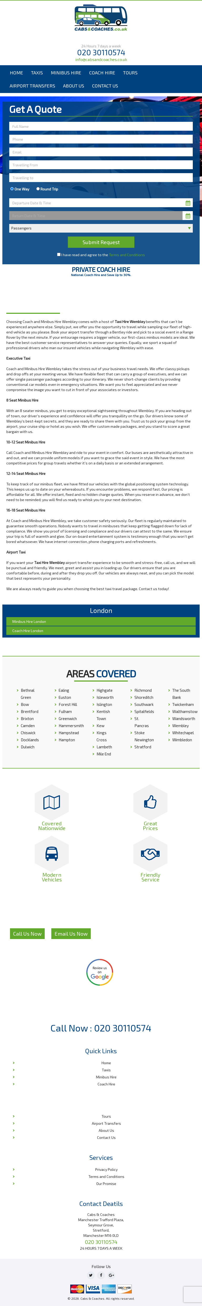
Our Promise (106, 1183)
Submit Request (101, 242)
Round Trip (47, 189)
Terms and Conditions (127, 255)
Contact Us (105, 86)
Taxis (37, 72)
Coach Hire (102, 72)
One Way (19, 189)
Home (16, 72)
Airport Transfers (32, 86)
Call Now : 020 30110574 (101, 1027)
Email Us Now (71, 933)
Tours (130, 72)
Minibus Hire (66, 72)
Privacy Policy (106, 1169)
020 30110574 (101, 52)
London (69, 298)
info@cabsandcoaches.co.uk (101, 59)
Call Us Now (27, 933)
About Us (73, 86)
